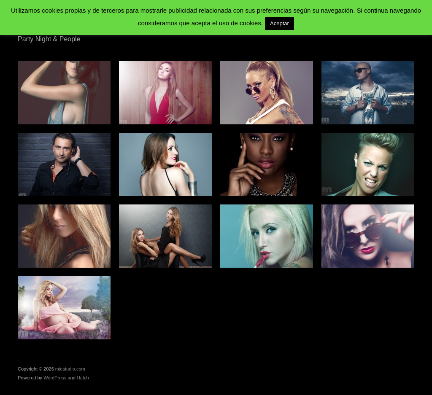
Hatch (83, 377)
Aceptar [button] (279, 23)
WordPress (54, 377)
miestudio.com (70, 368)
